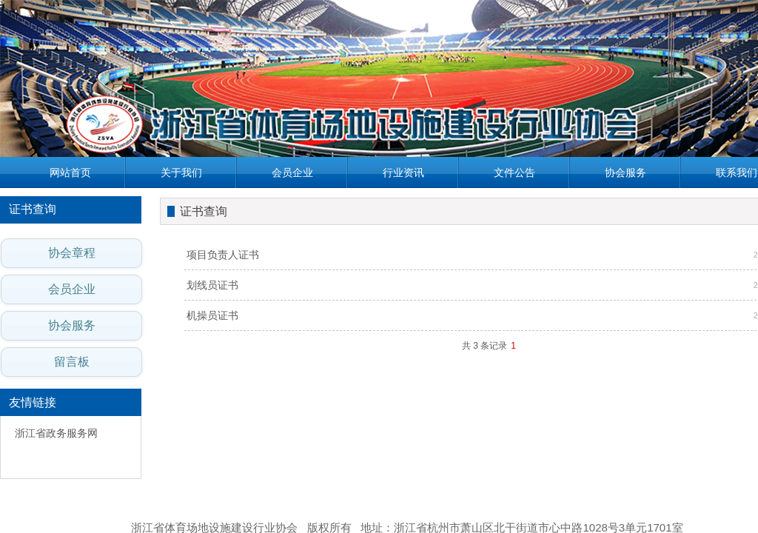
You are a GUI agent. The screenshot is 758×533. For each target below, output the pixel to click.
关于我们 (181, 172)
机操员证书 (212, 315)
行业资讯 (403, 172)
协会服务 (625, 172)
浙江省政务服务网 (56, 433)
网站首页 (70, 172)
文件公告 (514, 172)
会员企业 (292, 172)
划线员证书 (212, 285)
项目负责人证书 (223, 255)
